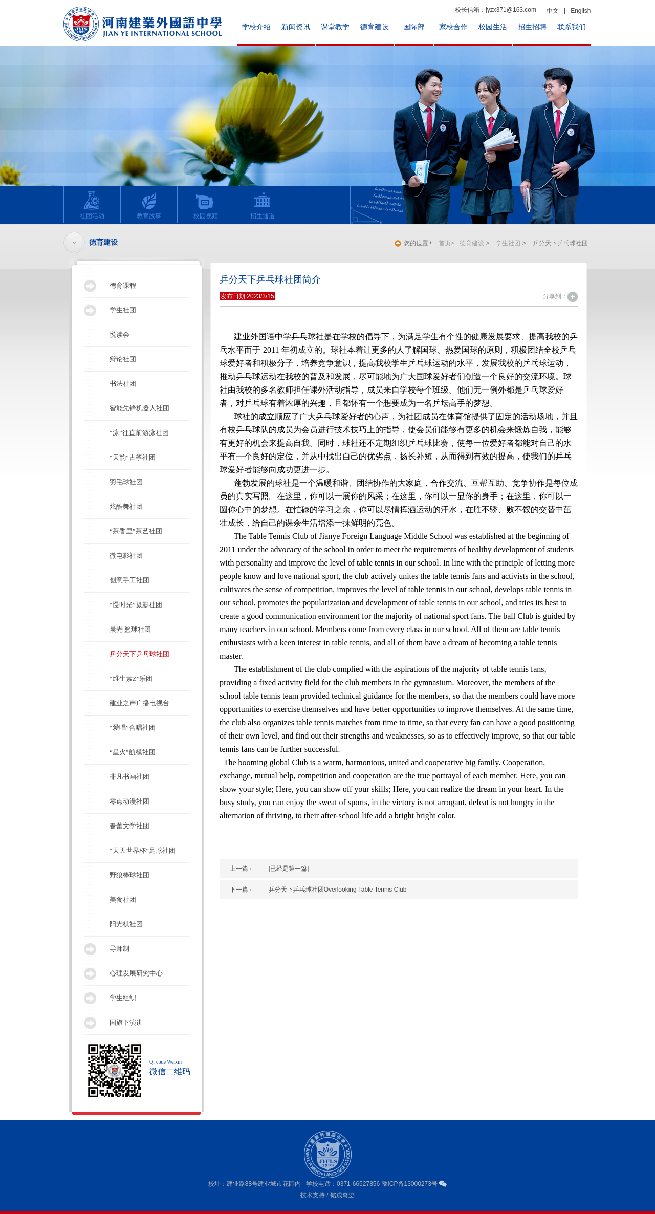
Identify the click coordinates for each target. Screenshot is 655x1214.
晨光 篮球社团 (130, 629)
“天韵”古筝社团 (133, 457)
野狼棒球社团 (129, 875)
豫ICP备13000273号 (410, 1183)
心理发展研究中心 (136, 973)
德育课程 (123, 285)
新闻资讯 (295, 27)
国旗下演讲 (126, 1022)
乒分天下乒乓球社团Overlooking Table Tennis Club (338, 889)
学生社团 (123, 310)
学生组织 (123, 998)
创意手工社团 (129, 580)
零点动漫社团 (129, 801)
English (581, 10)
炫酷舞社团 (126, 506)
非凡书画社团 (129, 777)
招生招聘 (532, 27)
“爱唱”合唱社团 (133, 727)
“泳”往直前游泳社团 (139, 433)
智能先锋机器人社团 (139, 408)
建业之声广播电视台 (139, 703)
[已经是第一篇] (289, 868)
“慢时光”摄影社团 (136, 605)
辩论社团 (123, 359)
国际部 (414, 27)
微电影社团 (126, 555)
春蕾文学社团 (129, 826)
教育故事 (146, 205)
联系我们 (571, 27)
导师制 (119, 948)
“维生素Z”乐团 (131, 678)
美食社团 (123, 899)
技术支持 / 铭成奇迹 (327, 1195)
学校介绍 (256, 27)
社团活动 (89, 205)
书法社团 (123, 383)
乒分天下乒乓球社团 (139, 654)
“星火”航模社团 (133, 752)
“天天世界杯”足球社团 (143, 850)
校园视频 (203, 205)
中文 (553, 10)
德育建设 (374, 27)
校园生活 (492, 27)
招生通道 (260, 205)
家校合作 (453, 27)
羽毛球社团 (126, 482)
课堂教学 (335, 27)
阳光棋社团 (126, 924)
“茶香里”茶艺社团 (136, 531)
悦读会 (119, 334)
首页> (446, 243)
